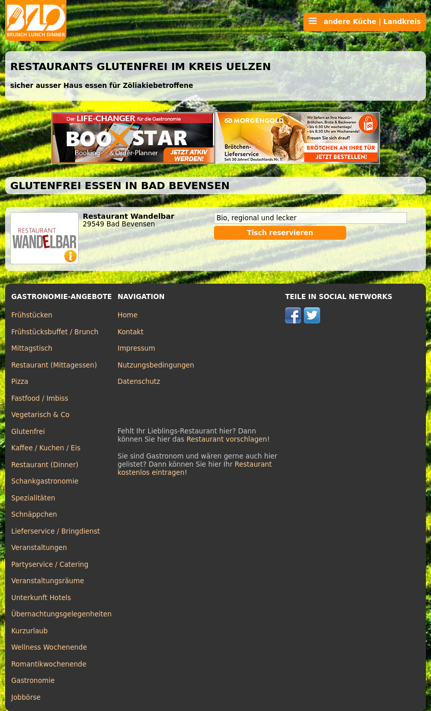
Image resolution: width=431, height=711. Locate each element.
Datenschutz (138, 381)
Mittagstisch (32, 348)
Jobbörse (26, 697)
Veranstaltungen (39, 548)
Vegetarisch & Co (40, 415)
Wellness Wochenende (49, 647)
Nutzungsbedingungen (155, 365)
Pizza (19, 381)
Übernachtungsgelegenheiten (61, 614)
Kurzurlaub (29, 631)
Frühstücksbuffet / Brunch (55, 332)
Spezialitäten (33, 498)
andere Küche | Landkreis (364, 21)
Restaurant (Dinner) (45, 465)
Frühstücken (32, 315)
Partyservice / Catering (49, 564)
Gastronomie (33, 680)
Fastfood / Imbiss (39, 398)
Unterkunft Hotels (41, 598)
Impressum (136, 348)
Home (127, 315)
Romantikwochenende (48, 664)
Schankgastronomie (45, 481)
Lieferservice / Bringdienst (55, 531)
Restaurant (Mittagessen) (54, 365)
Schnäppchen (34, 514)
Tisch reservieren (280, 233)
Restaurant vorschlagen (226, 439)
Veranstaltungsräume (47, 581)
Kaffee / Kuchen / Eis (46, 448)
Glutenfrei (28, 431)
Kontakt (130, 332)
